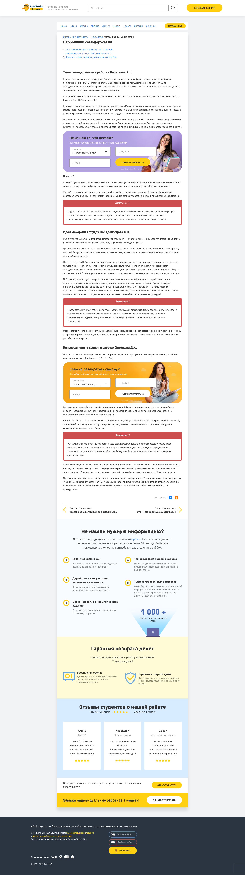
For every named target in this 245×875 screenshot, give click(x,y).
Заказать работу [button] (204, 8)
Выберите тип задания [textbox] (86, 384)
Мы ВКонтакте (121, 834)
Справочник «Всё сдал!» (75, 37)
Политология (96, 37)
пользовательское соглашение (80, 833)
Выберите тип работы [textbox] (86, 152)
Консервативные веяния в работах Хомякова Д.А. (91, 57)
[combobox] (90, 151)
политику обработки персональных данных (52, 836)
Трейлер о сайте (121, 842)
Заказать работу (167, 785)
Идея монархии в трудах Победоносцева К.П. (88, 53)
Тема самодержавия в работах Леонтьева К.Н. (89, 49)
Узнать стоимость (132, 162)
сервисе (135, 539)
